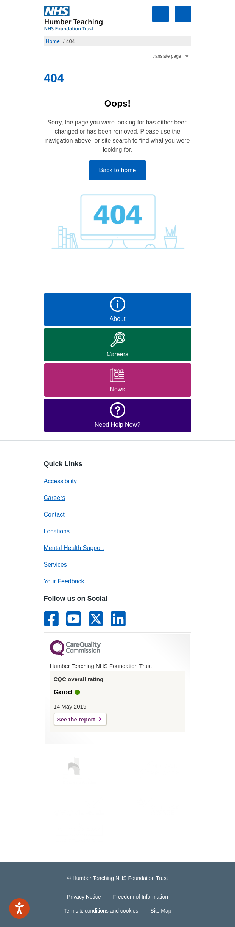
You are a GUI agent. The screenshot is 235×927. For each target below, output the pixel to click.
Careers (54, 498)
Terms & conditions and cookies (101, 911)
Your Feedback (64, 581)
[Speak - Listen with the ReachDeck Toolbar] (19, 908)
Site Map (160, 911)
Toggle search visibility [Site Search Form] (160, 14)
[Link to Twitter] (96, 618)
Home (53, 41)
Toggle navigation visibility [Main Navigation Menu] (183, 14)
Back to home (117, 170)
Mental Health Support (74, 548)
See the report (76, 719)
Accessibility (60, 481)
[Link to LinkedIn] (118, 618)
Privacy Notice (84, 897)
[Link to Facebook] (51, 618)
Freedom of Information (140, 897)
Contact (54, 514)
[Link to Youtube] (73, 618)
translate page (167, 56)
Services (55, 564)
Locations (57, 531)
